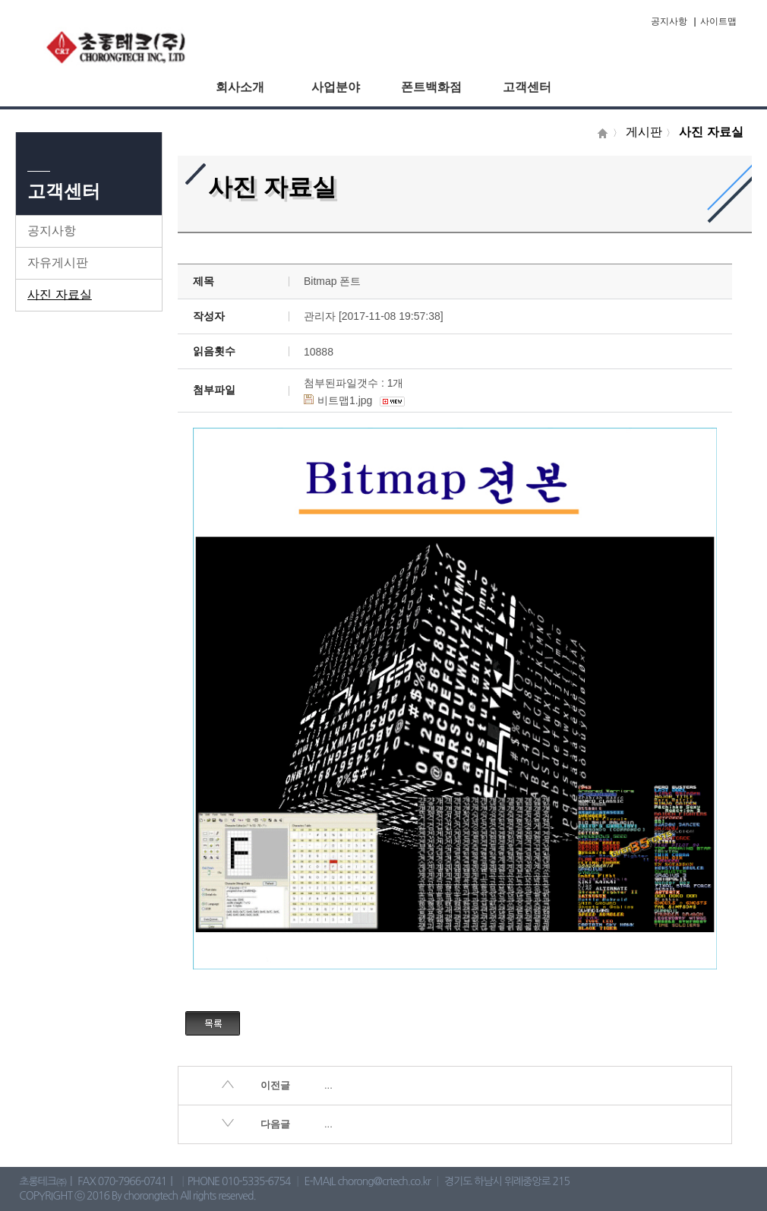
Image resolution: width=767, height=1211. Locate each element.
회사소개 (240, 87)
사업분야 (335, 87)
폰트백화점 (431, 87)
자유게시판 (57, 262)
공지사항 (669, 21)
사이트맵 (718, 21)
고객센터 (527, 87)
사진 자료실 (59, 294)
